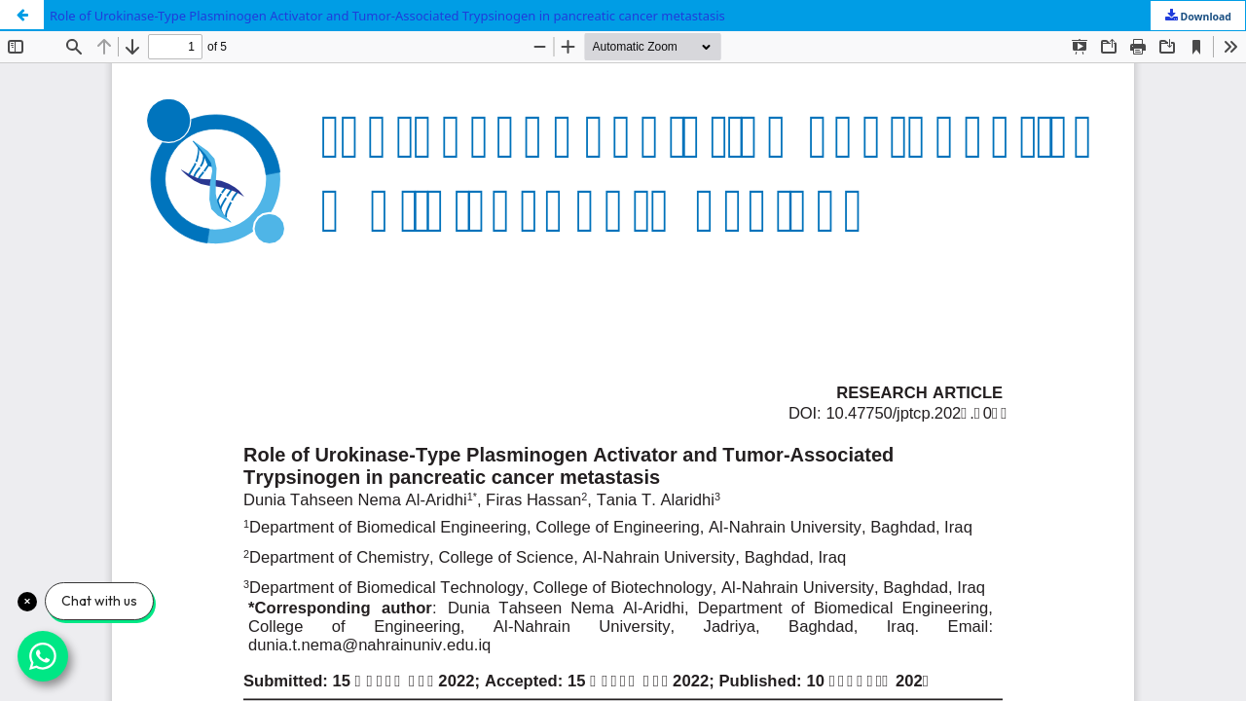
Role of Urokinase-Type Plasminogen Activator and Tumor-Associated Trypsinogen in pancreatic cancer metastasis (387, 15)
